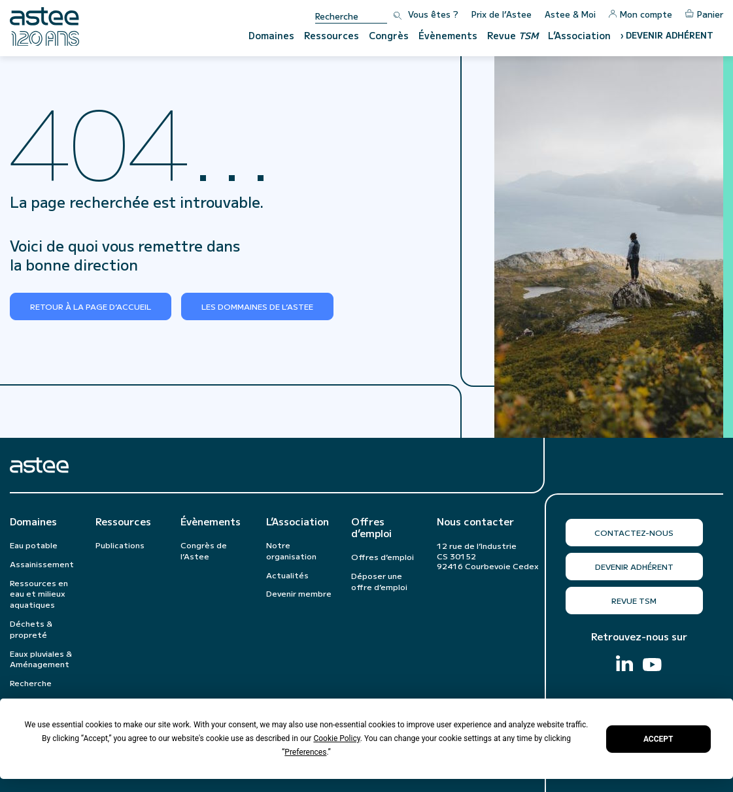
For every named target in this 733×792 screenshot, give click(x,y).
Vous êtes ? (433, 14)
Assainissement (42, 563)
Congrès (389, 35)
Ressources (331, 35)
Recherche (31, 682)
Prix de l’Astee (501, 14)
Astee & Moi (570, 14)
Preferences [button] (305, 752)
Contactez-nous (633, 532)
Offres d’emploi (371, 527)
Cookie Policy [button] (336, 738)
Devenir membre (299, 593)
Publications (120, 544)
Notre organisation (291, 550)
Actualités (287, 574)
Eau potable (34, 544)
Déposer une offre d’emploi (379, 581)
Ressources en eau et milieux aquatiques (39, 593)
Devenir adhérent (634, 566)
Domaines (271, 35)
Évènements (447, 35)
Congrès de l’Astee (203, 550)
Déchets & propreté (31, 629)
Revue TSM (633, 600)
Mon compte (640, 14)
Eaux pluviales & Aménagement (41, 659)
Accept (658, 739)
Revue (512, 35)
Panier (704, 14)
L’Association (579, 35)
